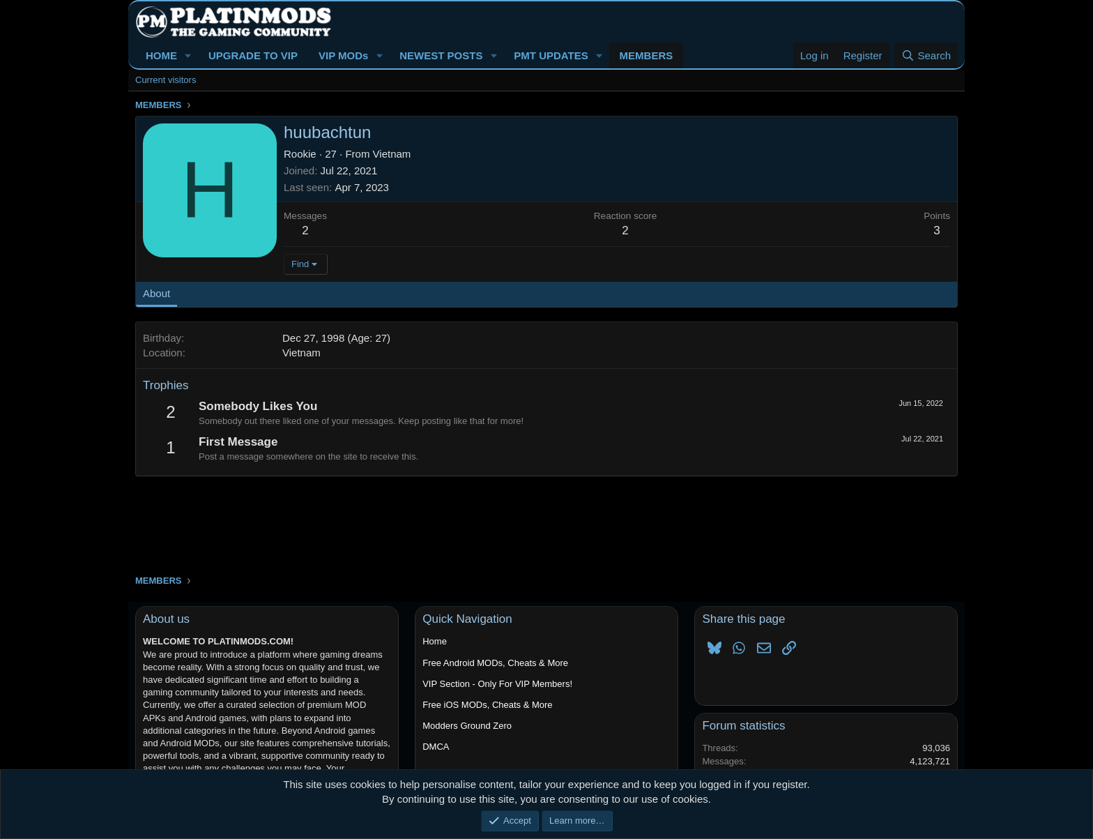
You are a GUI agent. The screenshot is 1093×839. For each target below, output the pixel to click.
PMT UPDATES (551, 55)
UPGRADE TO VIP (253, 55)
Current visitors (165, 80)
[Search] (926, 55)
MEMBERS (646, 55)
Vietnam (392, 154)
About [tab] (156, 293)
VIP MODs (343, 55)
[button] (188, 55)
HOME (161, 55)
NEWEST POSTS (440, 55)
